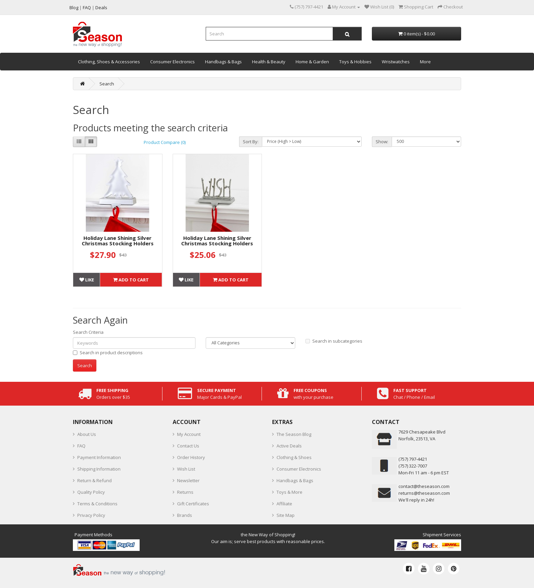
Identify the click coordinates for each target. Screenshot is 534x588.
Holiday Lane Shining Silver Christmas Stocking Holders (118, 240)
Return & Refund (94, 480)
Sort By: (250, 141)
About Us (86, 434)
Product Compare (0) (165, 142)
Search (106, 84)
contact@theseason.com (424, 486)
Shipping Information (99, 469)
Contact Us (188, 446)
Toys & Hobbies (355, 62)
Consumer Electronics (172, 62)
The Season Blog (294, 434)
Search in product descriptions (108, 352)
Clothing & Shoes (294, 457)
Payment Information (99, 457)
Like (86, 280)
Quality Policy (91, 492)
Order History (191, 457)
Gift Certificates (193, 504)
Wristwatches (396, 62)
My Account (189, 434)
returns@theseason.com (424, 493)
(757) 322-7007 (412, 466)
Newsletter (188, 480)
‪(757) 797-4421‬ (412, 459)
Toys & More (289, 492)
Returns (185, 492)
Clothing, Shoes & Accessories (109, 62)
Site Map (286, 515)
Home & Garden (312, 62)
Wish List (186, 469)
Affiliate (284, 504)
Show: (382, 141)
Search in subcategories (333, 341)
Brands (184, 515)
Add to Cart (131, 280)
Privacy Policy (91, 515)
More (425, 62)
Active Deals (289, 446)
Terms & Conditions (97, 504)
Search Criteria (88, 332)
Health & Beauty (268, 62)
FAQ (81, 446)
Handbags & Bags (223, 62)
